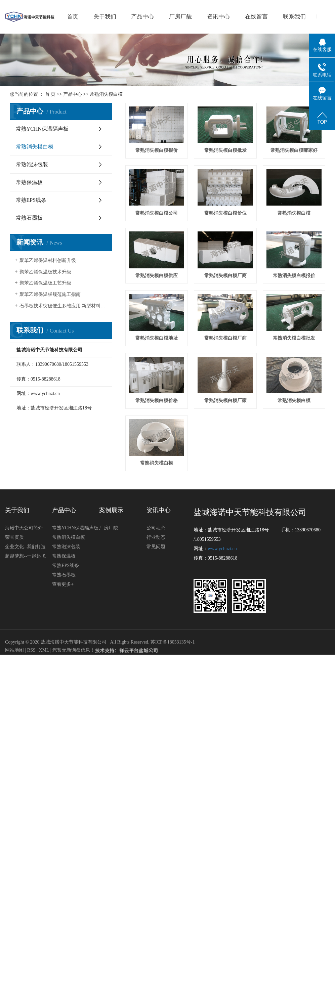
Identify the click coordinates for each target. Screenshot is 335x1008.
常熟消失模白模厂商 (228, 342)
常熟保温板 (29, 182)
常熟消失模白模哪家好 (157, 215)
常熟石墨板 (29, 218)
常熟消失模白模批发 (228, 151)
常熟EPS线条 (31, 200)
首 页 (50, 94)
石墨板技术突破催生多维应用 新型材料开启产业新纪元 (63, 305)
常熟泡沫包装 (32, 164)
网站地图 (15, 783)
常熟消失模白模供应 (157, 342)
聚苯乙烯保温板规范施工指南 (50, 294)
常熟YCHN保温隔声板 (42, 129)
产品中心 (142, 16)
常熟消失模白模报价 (157, 151)
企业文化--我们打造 (25, 680)
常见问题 (155, 680)
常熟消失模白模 (106, 94)
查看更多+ (63, 717)
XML (44, 783)
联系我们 (294, 16)
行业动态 (155, 670)
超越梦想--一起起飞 (25, 689)
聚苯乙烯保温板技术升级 (45, 271)
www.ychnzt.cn (222, 682)
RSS (31, 783)
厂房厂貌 (180, 16)
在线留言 (256, 16)
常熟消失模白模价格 (157, 532)
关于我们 (104, 16)
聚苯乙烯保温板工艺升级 (45, 283)
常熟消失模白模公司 (228, 215)
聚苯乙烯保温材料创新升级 (47, 260)
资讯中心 (218, 16)
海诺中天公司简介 (24, 661)
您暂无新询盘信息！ (73, 783)
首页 (72, 16)
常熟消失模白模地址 (228, 405)
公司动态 (155, 661)
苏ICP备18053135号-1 (173, 775)
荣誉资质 (14, 670)
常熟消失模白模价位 (157, 278)
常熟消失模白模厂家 (228, 532)
